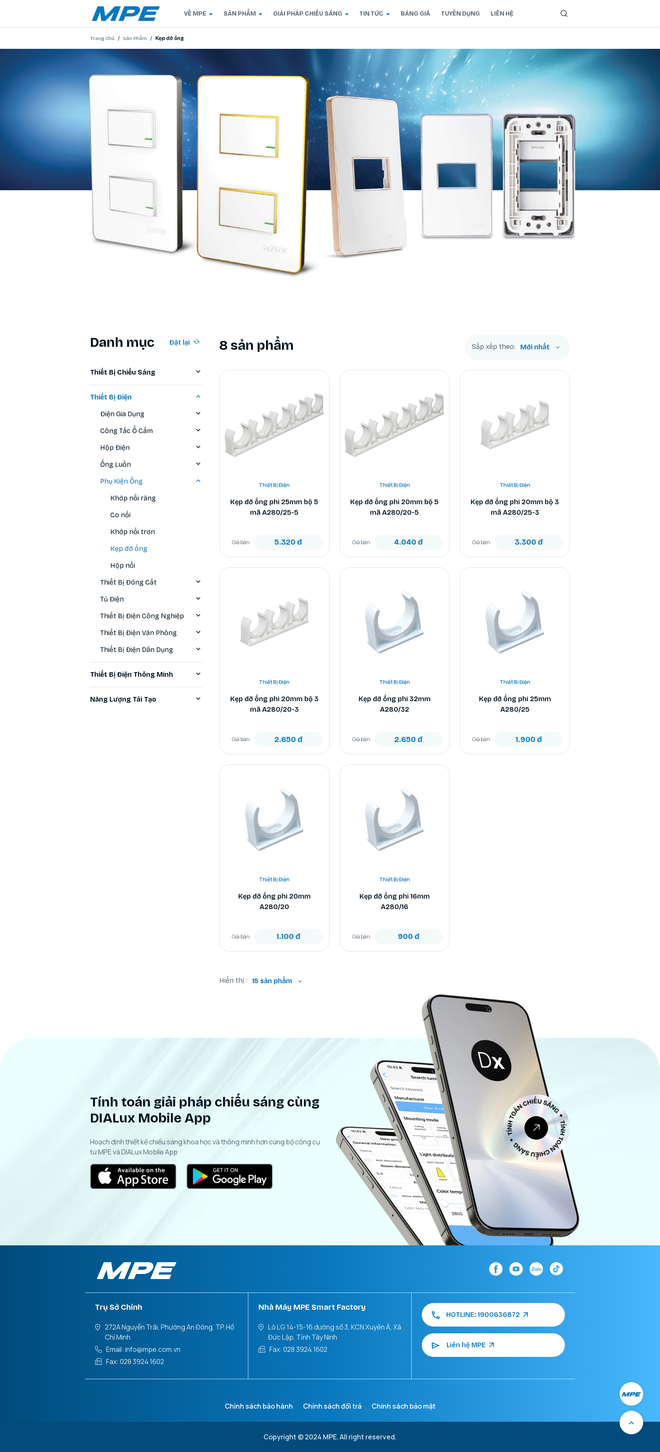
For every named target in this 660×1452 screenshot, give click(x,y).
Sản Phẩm (135, 38)
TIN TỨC (374, 13)
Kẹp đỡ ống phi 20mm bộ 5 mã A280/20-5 (394, 507)
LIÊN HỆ (502, 13)
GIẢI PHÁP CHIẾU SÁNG (311, 13)
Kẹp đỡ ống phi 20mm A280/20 (274, 901)
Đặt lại (184, 342)
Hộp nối (122, 565)
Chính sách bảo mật (404, 1406)
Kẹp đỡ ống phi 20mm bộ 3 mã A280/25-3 (515, 507)
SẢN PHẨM (243, 13)
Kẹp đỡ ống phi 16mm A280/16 (394, 901)
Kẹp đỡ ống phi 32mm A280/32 (395, 704)
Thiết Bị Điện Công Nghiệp (151, 616)
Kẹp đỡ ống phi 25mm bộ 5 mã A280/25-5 (274, 507)
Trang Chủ (102, 38)
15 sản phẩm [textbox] (272, 981)
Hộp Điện (151, 448)
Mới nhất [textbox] (535, 347)
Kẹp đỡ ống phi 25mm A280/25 (515, 704)
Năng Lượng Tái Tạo (146, 699)
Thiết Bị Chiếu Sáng (146, 372)
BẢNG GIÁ (415, 13)
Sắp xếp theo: (493, 346)
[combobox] (540, 347)
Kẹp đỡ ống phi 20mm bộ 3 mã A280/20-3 (274, 704)
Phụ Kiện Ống (151, 481)
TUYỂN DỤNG (460, 13)
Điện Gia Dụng (151, 414)
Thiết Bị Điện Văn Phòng (151, 633)
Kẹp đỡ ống (128, 549)
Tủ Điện (151, 599)
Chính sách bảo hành (259, 1406)
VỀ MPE (198, 13)
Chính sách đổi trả (332, 1406)
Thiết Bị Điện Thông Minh (146, 675)
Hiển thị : (233, 980)
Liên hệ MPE (463, 1345)
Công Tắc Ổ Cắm (151, 431)
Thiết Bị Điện (146, 397)
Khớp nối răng (133, 498)
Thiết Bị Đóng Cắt (151, 582)
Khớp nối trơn (132, 532)
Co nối (120, 515)
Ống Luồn (151, 465)
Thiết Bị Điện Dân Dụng (151, 650)
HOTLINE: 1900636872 (480, 1315)
